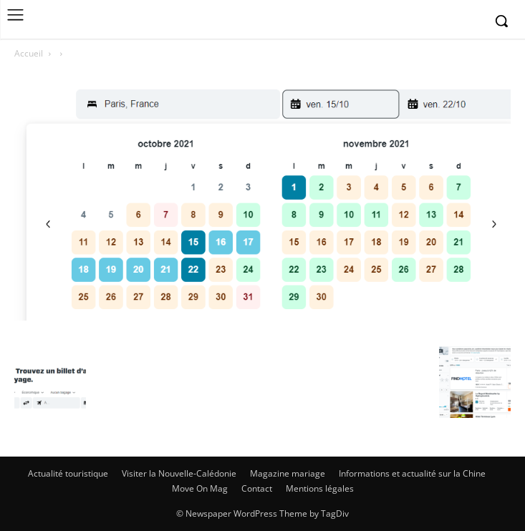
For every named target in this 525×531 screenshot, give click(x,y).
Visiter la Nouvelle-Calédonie (179, 473)
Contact (256, 488)
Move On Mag (200, 488)
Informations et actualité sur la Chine (412, 473)
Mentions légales (320, 488)
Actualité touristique (68, 473)
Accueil (28, 53)
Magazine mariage (287, 473)
